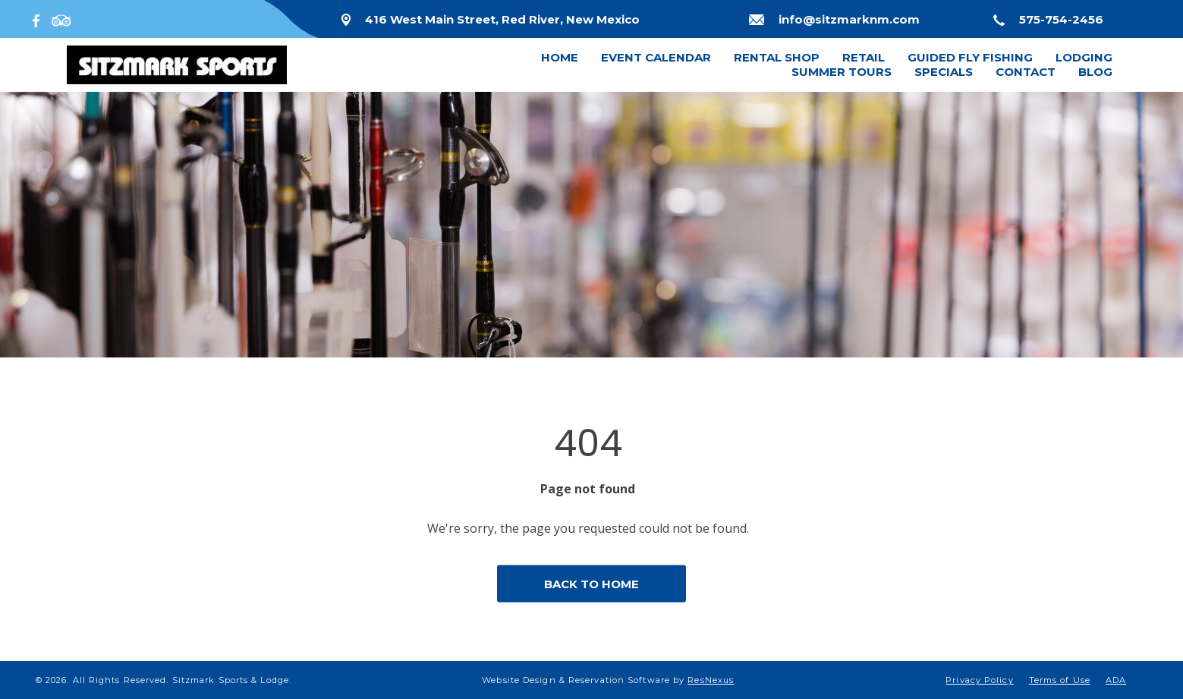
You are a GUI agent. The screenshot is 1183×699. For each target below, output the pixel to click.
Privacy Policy (979, 680)
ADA (1116, 680)
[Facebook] (39, 19)
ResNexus (710, 680)
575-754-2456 (1061, 19)
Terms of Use (1059, 680)
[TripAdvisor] (61, 19)
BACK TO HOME (591, 584)
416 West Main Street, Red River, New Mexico (502, 19)
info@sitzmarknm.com (849, 19)
